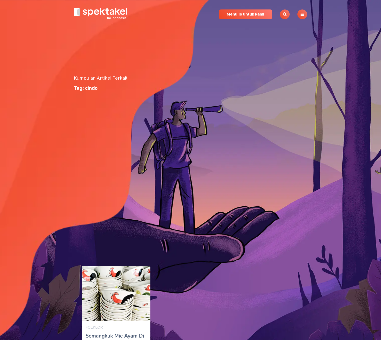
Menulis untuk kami (245, 14)
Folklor (94, 327)
